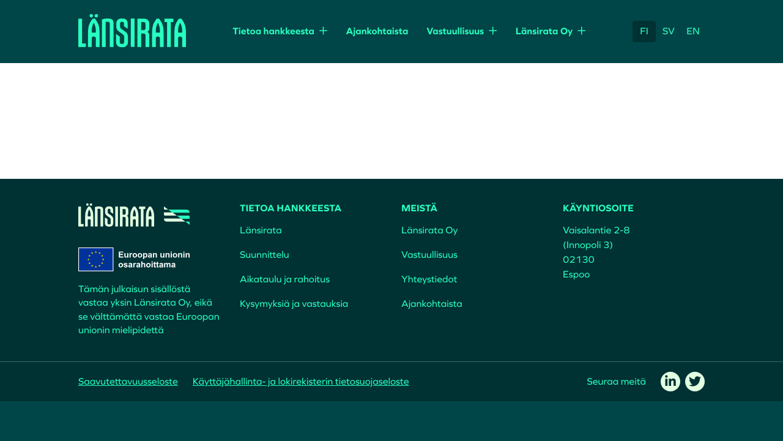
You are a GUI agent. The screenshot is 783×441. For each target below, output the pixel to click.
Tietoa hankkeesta (273, 31)
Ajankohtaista (377, 31)
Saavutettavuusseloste (128, 381)
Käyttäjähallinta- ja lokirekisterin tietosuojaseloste (301, 381)
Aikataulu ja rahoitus (285, 279)
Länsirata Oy (544, 31)
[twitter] (695, 381)
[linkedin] (670, 381)
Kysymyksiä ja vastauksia (294, 303)
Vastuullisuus (455, 31)
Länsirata (261, 230)
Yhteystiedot (429, 279)
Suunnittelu (264, 254)
